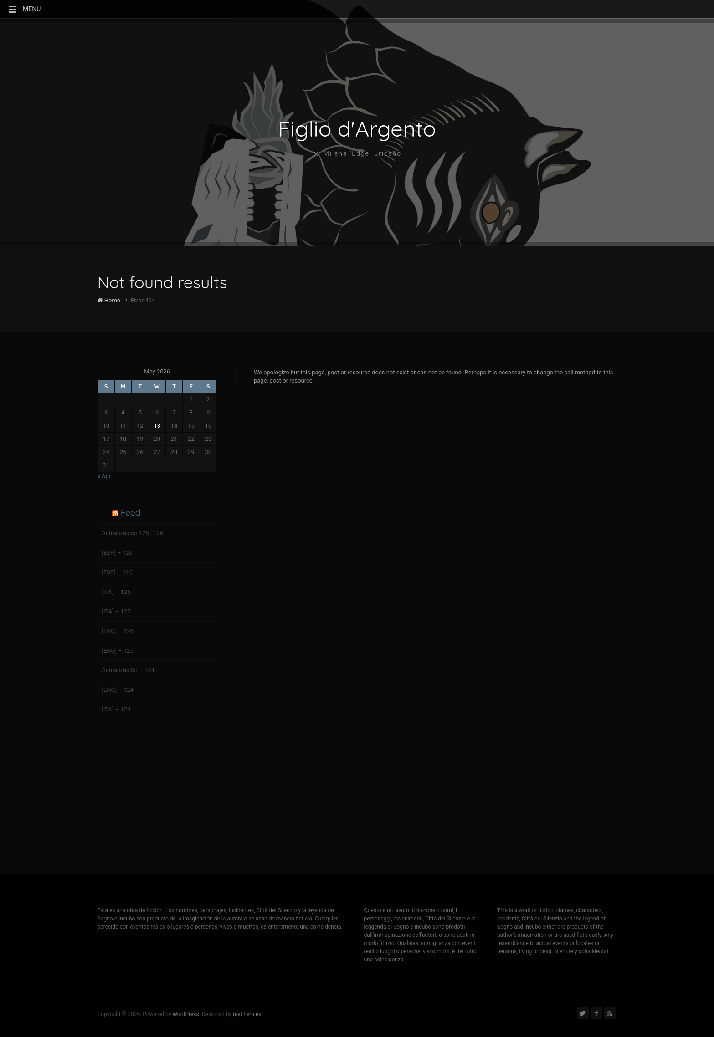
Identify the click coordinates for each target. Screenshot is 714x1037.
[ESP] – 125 (117, 572)
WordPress (185, 1014)
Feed (130, 512)
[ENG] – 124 (118, 689)
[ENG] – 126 (118, 631)
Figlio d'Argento (357, 128)
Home (109, 300)
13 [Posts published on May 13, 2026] (157, 425)
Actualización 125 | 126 (133, 533)
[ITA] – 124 (116, 709)
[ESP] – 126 (117, 552)
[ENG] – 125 (118, 650)
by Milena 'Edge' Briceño (357, 153)
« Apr (104, 476)
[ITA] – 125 (116, 611)
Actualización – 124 (128, 670)
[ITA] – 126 (116, 591)
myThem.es (247, 1014)
